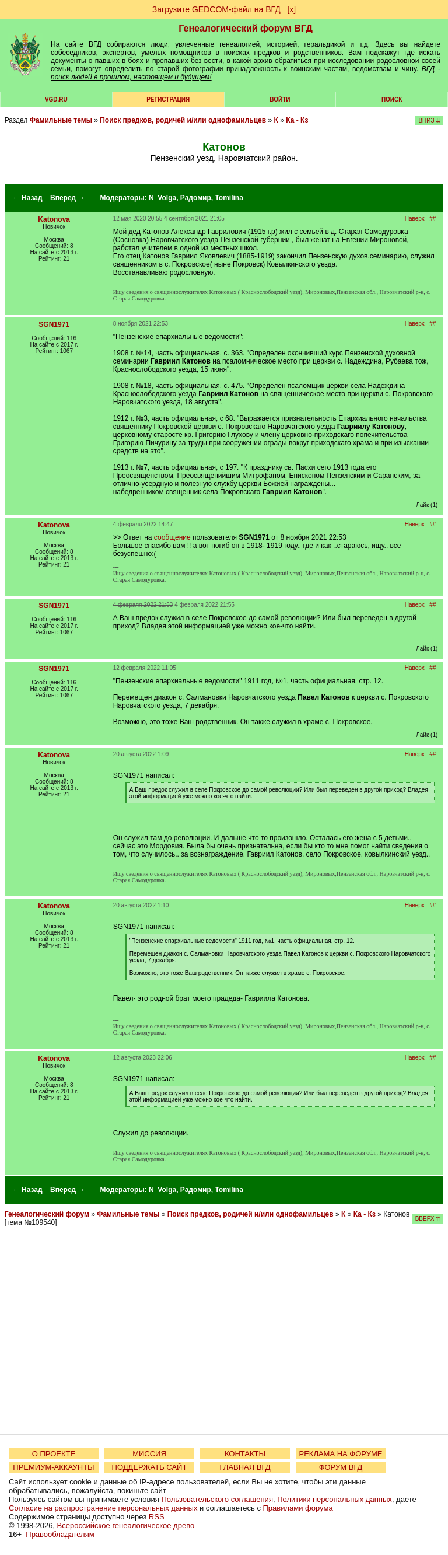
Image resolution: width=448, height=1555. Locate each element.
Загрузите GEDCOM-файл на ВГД (216, 9)
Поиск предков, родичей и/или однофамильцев (183, 120)
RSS (156, 1516)
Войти (280, 99)
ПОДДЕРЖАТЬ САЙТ (149, 1467)
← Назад (28, 198)
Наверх (415, 218)
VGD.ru (56, 99)
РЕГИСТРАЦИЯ (168, 99)
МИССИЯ (149, 1453)
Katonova (54, 219)
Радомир (195, 198)
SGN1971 (53, 324)
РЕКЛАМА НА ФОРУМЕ (340, 1453)
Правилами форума (298, 1508)
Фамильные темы (61, 120)
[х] (291, 9)
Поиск (392, 99)
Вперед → (67, 198)
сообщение (172, 537)
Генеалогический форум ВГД (245, 28)
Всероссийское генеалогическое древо (126, 1525)
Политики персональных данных (334, 1499)
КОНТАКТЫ (245, 1453)
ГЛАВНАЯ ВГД (245, 1467)
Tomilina (229, 198)
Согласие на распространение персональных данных (103, 1508)
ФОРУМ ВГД (341, 1467)
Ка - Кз (297, 120)
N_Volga (162, 198)
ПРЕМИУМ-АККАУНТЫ (53, 1467)
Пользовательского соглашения (217, 1499)
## (432, 218)
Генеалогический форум (47, 1214)
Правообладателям (60, 1534)
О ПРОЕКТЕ (53, 1453)
